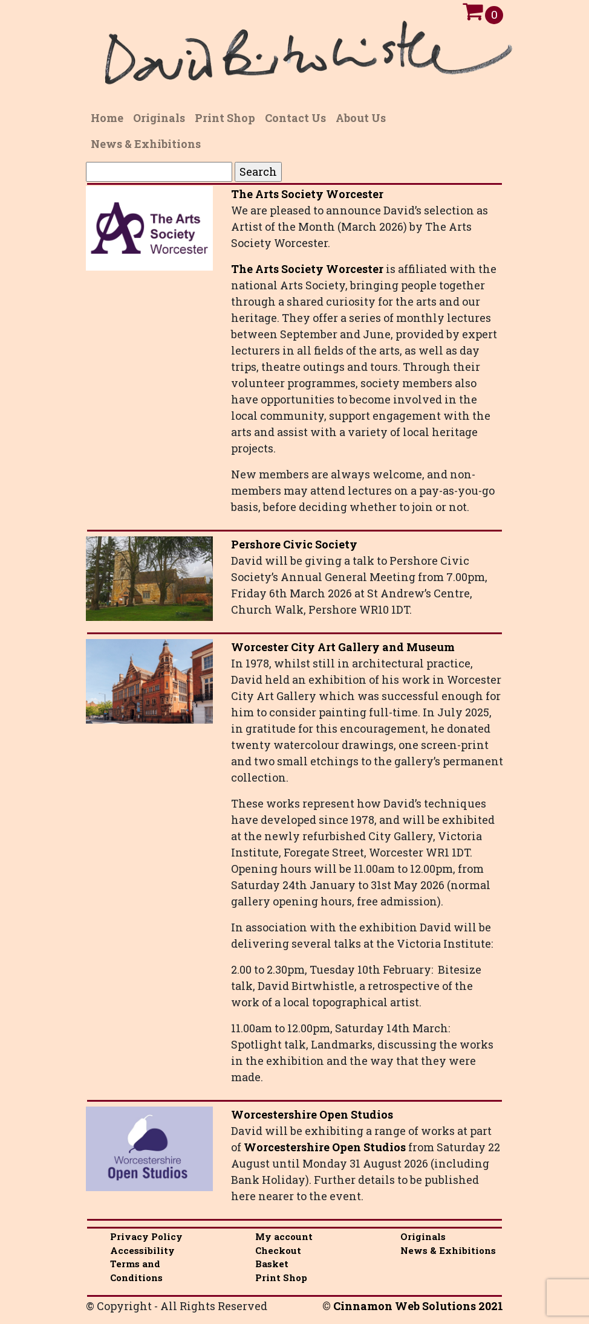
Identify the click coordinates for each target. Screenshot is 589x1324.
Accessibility (142, 1250)
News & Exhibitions (448, 1250)
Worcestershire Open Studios (312, 1114)
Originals (423, 1236)
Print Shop (281, 1277)
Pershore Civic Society (294, 544)
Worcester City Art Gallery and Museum (343, 647)
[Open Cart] (473, 14)
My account (284, 1236)
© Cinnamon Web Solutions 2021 (412, 1306)
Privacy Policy (146, 1236)
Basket (271, 1264)
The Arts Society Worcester (307, 194)
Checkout (278, 1250)
